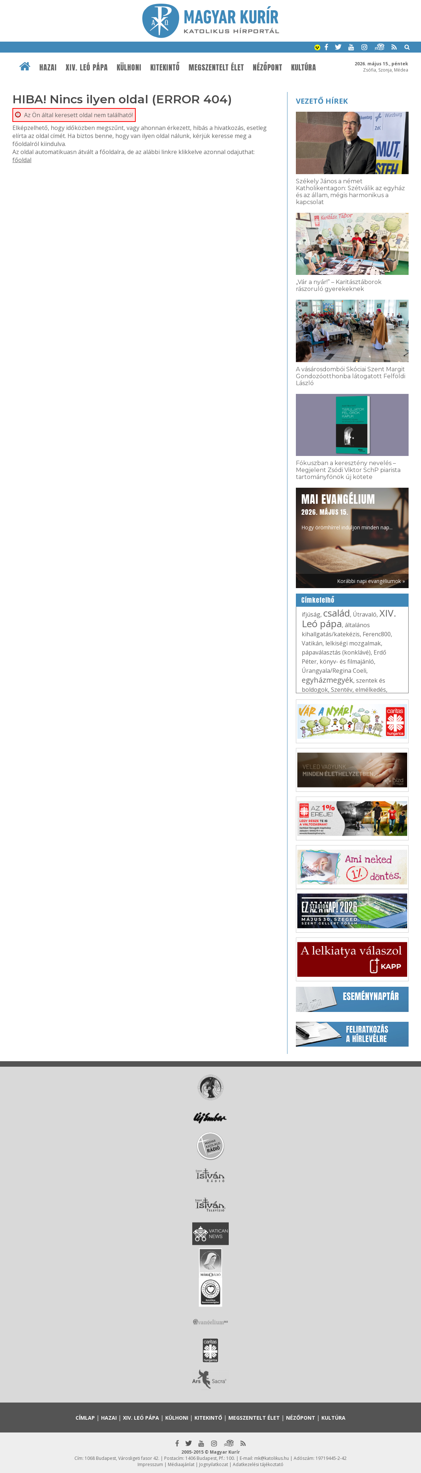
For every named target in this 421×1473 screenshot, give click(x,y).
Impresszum (150, 1464)
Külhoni (129, 67)
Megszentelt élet (216, 67)
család (336, 612)
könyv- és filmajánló (347, 661)
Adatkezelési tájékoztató (258, 1464)
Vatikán (312, 643)
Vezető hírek (322, 101)
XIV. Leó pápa (87, 67)
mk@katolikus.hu (271, 1458)
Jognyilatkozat (213, 1464)
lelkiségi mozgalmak (353, 643)
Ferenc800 (377, 634)
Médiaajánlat (181, 1464)
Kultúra (303, 67)
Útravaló (364, 614)
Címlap (85, 1417)
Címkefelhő (318, 600)
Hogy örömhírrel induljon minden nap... (347, 511)
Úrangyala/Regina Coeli (334, 671)
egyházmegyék (327, 680)
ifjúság (311, 614)
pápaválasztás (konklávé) (336, 652)
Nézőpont (267, 67)
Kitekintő (165, 67)
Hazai (48, 67)
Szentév (341, 690)
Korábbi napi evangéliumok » (371, 581)
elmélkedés (370, 690)
